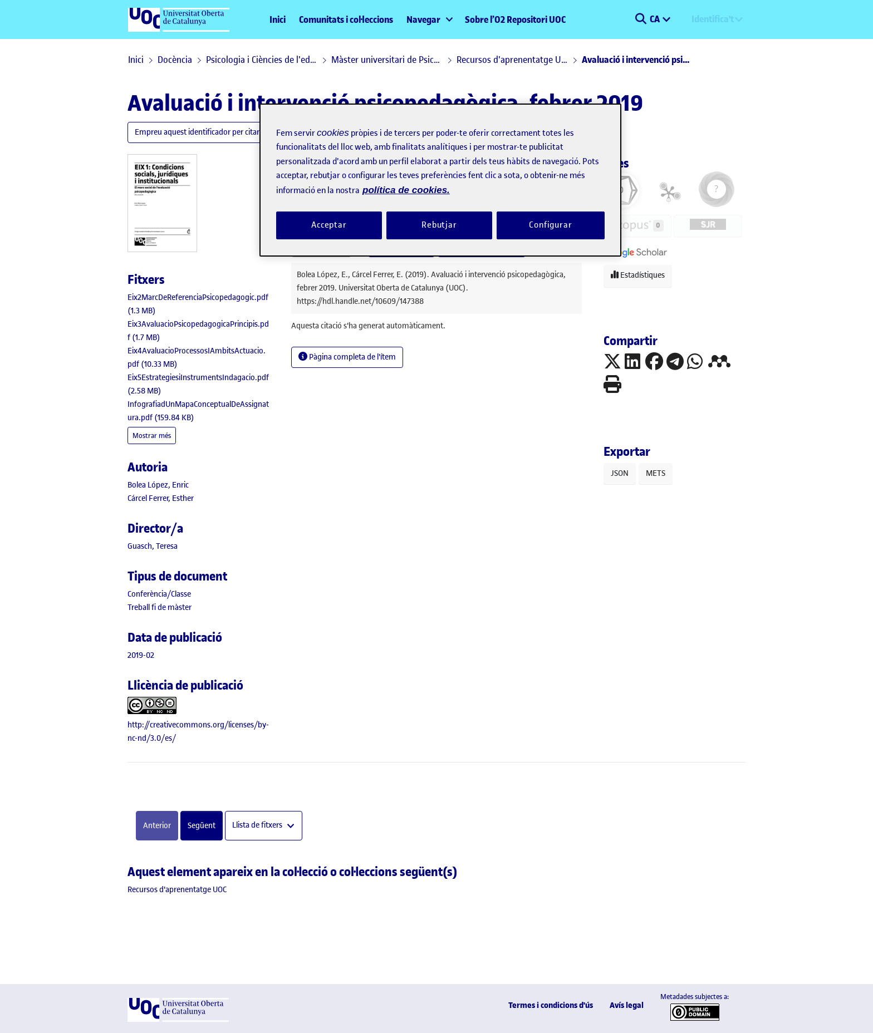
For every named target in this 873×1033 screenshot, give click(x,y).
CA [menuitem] (655, 19)
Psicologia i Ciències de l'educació (261, 59)
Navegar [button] (423, 19)
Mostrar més (152, 435)
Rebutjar (439, 224)
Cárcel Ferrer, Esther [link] (160, 498)
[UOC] (178, 1019)
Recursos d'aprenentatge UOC (512, 59)
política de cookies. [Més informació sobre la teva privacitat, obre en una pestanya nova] (406, 190)
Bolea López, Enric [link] (158, 485)
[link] (159, 594)
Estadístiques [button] (638, 275)
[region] (440, 180)
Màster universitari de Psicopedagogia (387, 59)
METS (655, 473)
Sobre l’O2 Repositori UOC (515, 19)
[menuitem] (429, 19)
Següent (201, 825)
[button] (641, 19)
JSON (620, 473)
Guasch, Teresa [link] (152, 546)
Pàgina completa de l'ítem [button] (347, 357)
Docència (175, 59)
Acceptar (329, 224)
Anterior (157, 825)
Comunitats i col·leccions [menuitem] (346, 19)
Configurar (550, 224)
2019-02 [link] (140, 655)
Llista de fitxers (258, 825)
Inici (277, 19)
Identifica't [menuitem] (712, 19)
